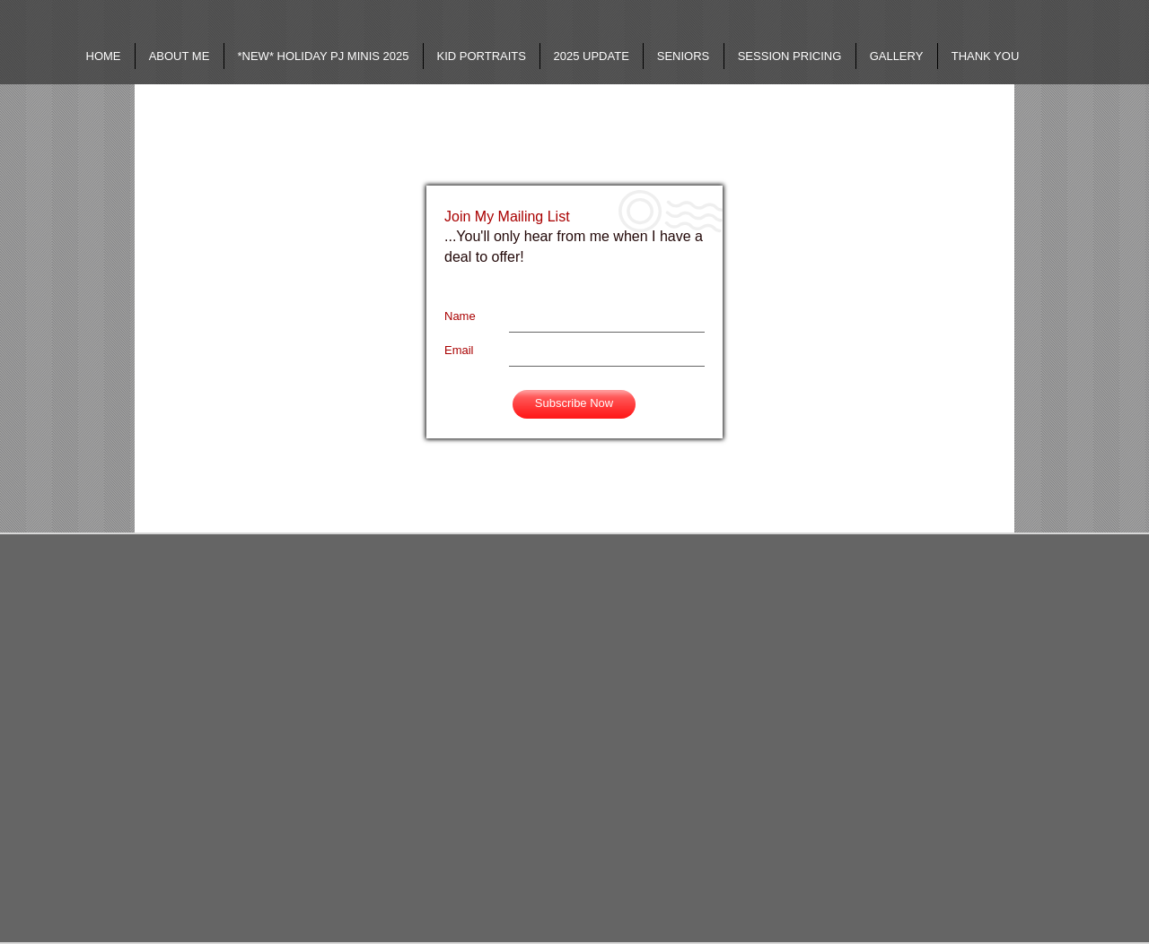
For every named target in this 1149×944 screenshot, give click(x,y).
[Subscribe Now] (574, 404)
